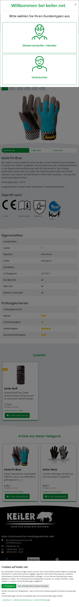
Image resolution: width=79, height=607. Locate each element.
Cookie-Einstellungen (42, 600)
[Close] (75, 4)
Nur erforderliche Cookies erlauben (33, 586)
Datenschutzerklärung (22, 600)
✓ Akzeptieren (9, 586)
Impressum (7, 600)
